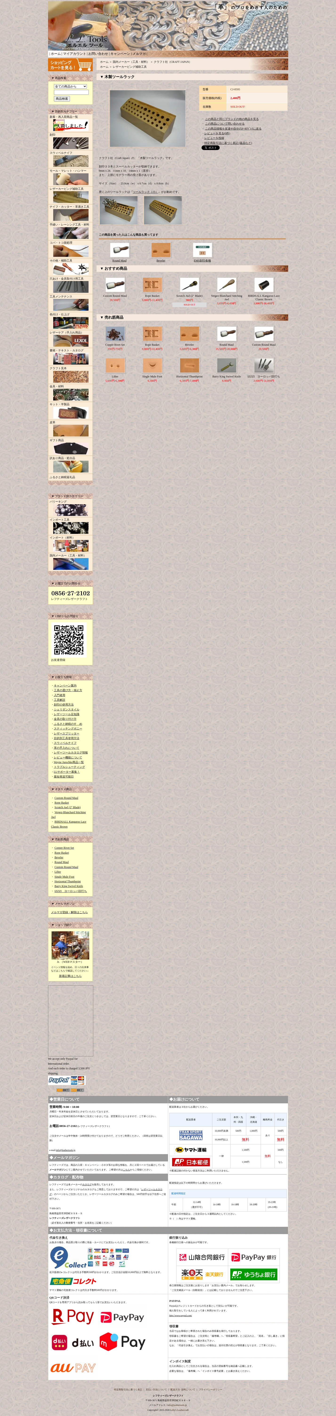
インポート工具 (70, 526)
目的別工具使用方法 (66, 738)
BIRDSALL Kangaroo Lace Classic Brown (264, 297)
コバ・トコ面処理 (70, 249)
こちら (126, 1169)
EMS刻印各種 (202, 260)
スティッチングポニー (68, 728)
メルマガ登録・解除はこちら (69, 912)
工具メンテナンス (70, 303)
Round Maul (62, 862)
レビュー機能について (68, 757)
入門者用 (59, 695)
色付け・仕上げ (70, 321)
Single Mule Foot (64, 876)
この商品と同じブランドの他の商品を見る (232, 119)
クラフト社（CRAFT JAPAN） (173, 61)
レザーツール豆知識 (66, 714)
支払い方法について (156, 1389)
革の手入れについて (66, 748)
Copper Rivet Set (64, 847)
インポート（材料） (70, 544)
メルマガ (139, 54)
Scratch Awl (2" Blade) (68, 807)
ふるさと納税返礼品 (62, 477)
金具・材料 (70, 393)
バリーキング (70, 508)
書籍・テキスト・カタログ (70, 357)
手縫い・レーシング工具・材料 (70, 231)
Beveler (59, 857)
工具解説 (59, 700)
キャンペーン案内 (65, 685)
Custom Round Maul (66, 798)
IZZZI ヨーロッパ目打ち (71, 891)
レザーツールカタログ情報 (71, 752)
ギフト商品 (70, 447)
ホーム (56, 54)
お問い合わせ (98, 54)
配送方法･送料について (182, 1389)
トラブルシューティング (69, 767)
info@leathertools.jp (65, 1150)
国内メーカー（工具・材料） (70, 562)
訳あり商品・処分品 (70, 464)
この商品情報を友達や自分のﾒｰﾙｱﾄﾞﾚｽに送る (233, 128)
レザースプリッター (66, 733)
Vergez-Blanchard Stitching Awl (226, 297)
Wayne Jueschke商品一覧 (69, 762)
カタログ (87, 1184)
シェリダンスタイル (66, 709)
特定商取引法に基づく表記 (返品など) (228, 143)
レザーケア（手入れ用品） (70, 339)
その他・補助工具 (70, 267)
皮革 (70, 429)
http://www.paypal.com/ (180, 1315)
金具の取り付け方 (65, 719)
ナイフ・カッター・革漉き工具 (70, 213)
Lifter (58, 871)
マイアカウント (74, 54)
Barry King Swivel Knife (69, 886)
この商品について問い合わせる (225, 123)
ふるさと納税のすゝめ (68, 724)
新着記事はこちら (70, 976)
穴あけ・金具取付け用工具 (70, 285)
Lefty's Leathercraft (179, 1410)
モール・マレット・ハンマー (70, 177)
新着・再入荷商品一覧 (70, 123)
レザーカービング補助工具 (70, 195)
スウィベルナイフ (70, 159)
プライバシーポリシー (210, 1389)
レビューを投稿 (214, 138)
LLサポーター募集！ (67, 771)
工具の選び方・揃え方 (68, 690)
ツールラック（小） (145, 192)
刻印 (70, 141)
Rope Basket (62, 802)
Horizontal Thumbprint (68, 881)
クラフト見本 (70, 375)
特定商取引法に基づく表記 (128, 1389)
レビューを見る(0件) (217, 133)
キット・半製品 (70, 411)
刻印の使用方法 (64, 704)
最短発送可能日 (64, 776)
